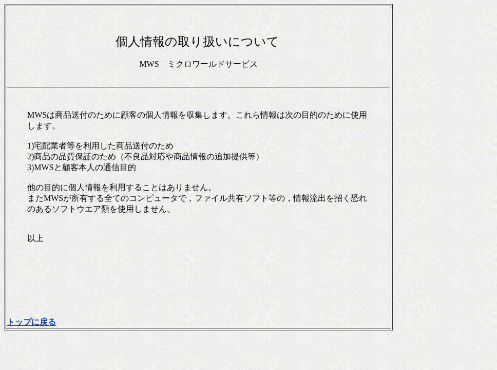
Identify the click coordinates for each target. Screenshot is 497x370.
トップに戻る (31, 322)
